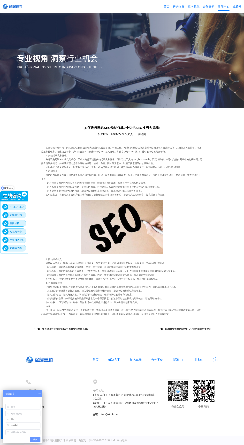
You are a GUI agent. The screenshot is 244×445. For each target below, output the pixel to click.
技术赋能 (193, 6)
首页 (166, 6)
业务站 (237, 6)
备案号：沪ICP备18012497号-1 (97, 440)
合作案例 (208, 6)
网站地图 (122, 440)
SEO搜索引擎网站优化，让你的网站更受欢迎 (188, 329)
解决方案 (178, 6)
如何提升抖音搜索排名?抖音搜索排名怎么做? (65, 329)
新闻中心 (223, 6)
